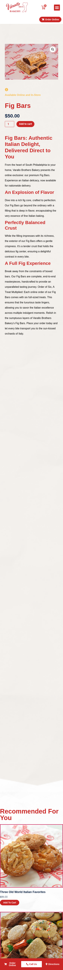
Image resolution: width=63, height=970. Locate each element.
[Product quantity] (9, 124)
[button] (57, 8)
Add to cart (25, 123)
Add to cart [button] (9, 902)
